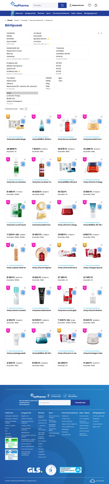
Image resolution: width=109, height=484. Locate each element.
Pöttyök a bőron (84, 428)
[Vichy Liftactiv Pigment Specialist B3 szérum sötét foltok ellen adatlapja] (42, 263)
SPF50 (59, 71)
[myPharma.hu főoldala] (20, 4)
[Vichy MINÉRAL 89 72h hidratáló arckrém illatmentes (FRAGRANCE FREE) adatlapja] (42, 348)
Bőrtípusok (49, 20)
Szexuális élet (42, 457)
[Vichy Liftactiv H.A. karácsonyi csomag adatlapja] (67, 348)
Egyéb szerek (96, 427)
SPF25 (59, 68)
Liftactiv (71, 56)
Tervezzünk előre (84, 416)
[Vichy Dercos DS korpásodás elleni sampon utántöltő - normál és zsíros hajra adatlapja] (16, 220)
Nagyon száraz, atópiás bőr (69, 424)
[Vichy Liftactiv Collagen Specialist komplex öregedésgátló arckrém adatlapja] (67, 220)
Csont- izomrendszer (42, 429)
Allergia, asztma (25, 425)
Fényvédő (46, 36)
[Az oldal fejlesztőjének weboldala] (97, 481)
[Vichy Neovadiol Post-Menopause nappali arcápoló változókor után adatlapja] (42, 220)
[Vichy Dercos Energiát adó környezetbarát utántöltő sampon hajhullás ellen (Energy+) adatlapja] (67, 306)
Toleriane (71, 48)
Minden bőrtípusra (28, 66)
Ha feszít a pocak (84, 431)
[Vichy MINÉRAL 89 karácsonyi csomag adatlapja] (67, 177)
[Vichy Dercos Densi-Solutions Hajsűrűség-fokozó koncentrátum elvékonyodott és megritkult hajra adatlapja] (42, 177)
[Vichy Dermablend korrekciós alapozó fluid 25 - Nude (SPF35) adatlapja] (42, 306)
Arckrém (46, 41)
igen (60, 78)
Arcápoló (46, 33)
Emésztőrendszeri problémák (26, 429)
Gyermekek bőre (66, 435)
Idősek (17, 36)
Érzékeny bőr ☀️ (28, 71)
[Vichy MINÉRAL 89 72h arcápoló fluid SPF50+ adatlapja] (93, 220)
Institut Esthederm (22, 101)
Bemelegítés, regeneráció (52, 425)
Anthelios (71, 51)
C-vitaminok (41, 425)
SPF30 (59, 66)
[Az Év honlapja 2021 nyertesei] (51, 470)
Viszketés (28, 56)
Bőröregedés (65, 429)
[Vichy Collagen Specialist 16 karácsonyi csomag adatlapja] (93, 263)
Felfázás (40, 444)
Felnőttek (17, 33)
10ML (49, 86)
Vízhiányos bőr (66, 418)
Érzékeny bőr (28, 63)
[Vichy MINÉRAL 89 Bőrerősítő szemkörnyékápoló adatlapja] (42, 134)
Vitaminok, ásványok (27, 449)
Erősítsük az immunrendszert (84, 422)
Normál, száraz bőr (67, 421)
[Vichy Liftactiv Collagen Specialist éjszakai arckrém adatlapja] (93, 177)
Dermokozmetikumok (36, 20)
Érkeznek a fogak (84, 425)
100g (49, 83)
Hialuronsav (23, 80)
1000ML (49, 78)
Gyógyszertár (26, 413)
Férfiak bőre (65, 432)
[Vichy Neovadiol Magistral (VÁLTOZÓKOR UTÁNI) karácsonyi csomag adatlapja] (16, 134)
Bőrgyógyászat (25, 432)
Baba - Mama (84, 413)
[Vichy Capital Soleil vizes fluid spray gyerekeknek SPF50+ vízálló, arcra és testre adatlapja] (16, 263)
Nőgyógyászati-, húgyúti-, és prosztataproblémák (28, 440)
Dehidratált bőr (28, 48)
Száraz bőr (28, 68)
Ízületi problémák (97, 424)
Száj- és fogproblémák (27, 446)
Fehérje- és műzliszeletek (52, 421)
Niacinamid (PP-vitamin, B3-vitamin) (23, 86)
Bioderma (22, 98)
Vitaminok (95, 421)
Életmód (41, 413)
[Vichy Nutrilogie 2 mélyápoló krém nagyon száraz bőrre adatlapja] (93, 348)
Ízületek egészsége (54, 433)
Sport (51, 413)
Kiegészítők (52, 436)
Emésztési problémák (41, 437)
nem (60, 80)
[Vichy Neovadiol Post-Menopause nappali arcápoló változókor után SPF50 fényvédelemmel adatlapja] (93, 134)
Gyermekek (17, 41)
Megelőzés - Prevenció (41, 416)
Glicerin (23, 83)
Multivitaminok (42, 423)
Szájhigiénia (41, 454)
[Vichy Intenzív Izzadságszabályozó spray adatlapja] (16, 306)
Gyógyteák (41, 452)
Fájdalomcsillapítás (26, 418)
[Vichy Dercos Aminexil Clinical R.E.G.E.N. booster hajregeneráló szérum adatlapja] (67, 134)
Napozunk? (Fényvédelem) (84, 434)
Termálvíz (23, 78)
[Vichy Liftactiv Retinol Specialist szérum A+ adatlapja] (93, 306)
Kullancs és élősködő (98, 416)
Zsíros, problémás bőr (68, 427)
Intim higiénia (42, 441)
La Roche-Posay (22, 95)
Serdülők (17, 38)
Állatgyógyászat (99, 413)
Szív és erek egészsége (41, 433)
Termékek (24, 20)
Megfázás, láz (25, 416)
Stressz (40, 446)
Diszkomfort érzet (28, 51)
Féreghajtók (96, 418)
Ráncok (28, 53)
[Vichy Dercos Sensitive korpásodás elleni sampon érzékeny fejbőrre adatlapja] (16, 177)
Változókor (41, 449)
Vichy (22, 93)
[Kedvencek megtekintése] (90, 5)
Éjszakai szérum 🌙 (46, 38)
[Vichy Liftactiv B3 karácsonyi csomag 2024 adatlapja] (67, 263)
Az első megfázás (84, 418)
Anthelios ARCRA (71, 53)
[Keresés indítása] (62, 5)
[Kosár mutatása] (95, 5)
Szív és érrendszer (26, 444)
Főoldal (16, 20)
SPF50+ (59, 63)
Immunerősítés (42, 420)
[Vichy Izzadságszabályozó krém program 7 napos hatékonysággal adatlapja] (16, 348)
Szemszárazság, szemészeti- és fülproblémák (25, 453)
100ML (49, 80)
